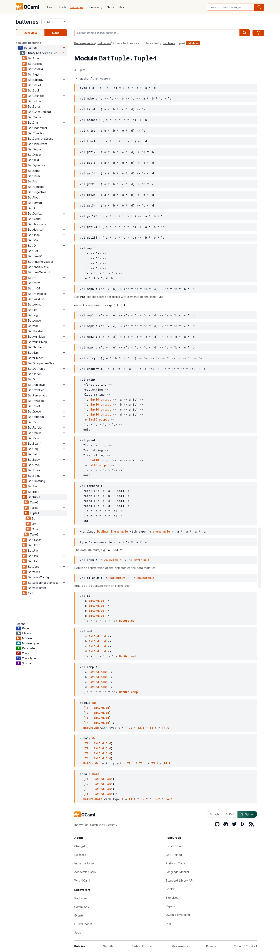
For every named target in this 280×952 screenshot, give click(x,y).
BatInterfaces (37, 294)
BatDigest (34, 154)
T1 (86, 707)
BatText (33, 491)
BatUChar (34, 540)
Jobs (77, 932)
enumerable (161, 531)
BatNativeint (36, 347)
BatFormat (35, 203)
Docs (55, 33)
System (247, 814)
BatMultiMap (36, 336)
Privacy (211, 946)
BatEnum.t (141, 560)
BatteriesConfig (38, 577)
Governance (180, 946)
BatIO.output (100, 399)
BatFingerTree (37, 192)
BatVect (33, 566)
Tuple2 (34, 502)
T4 (86, 722)
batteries (27, 22)
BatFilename (36, 187)
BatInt (32, 277)
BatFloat (34, 197)
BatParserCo (36, 384)
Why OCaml (82, 880)
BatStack (34, 465)
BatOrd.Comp (103, 779)
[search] (259, 7)
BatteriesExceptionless (43, 582)
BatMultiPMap (37, 342)
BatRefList (35, 427)
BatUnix (33, 556)
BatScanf (34, 443)
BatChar (33, 122)
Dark (230, 814)
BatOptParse (36, 368)
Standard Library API (180, 880)
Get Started (174, 855)
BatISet (33, 251)
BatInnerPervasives (41, 261)
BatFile (32, 181)
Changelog (81, 846)
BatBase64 (35, 69)
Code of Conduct (245, 946)
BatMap (33, 326)
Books (170, 889)
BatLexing (34, 304)
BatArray (34, 58)
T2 (86, 712)
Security (108, 946)
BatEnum (34, 176)
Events (79, 915)
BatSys (33, 486)
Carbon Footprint (143, 946)
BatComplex (36, 133)
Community (95, 7)
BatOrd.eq (96, 600)
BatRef (33, 422)
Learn (50, 7)
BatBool (33, 90)
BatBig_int (35, 74)
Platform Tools (176, 863)
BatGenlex (35, 213)
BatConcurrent (37, 144)
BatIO (32, 245)
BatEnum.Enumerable (112, 531)
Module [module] (193, 43)
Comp (35, 529)
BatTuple (34, 497)
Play (121, 7)
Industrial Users (84, 863)
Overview (30, 33)
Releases (80, 855)
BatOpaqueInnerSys (41, 363)
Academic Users (85, 872)
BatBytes (34, 106)
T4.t (165, 727)
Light (215, 814)
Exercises (172, 897)
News (110, 7)
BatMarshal (35, 331)
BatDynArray (36, 165)
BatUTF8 (34, 545)
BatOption (35, 374)
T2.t (141, 727)
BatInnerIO (35, 256)
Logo (169, 923)
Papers (170, 906)
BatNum (33, 352)
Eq (33, 518)
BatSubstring (36, 481)
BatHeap (34, 235)
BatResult (34, 433)
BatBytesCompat (39, 112)
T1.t (128, 727)
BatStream (35, 470)
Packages (76, 7)
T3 (86, 717)
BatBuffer (34, 101)
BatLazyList (36, 299)
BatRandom (36, 417)
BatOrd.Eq (101, 707)
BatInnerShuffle (38, 267)
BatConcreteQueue (40, 138)
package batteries (28, 43)
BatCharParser (37, 128)
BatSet (32, 454)
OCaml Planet (83, 924)
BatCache (34, 117)
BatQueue (34, 411)
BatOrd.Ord (102, 743)
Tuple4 (34, 513)
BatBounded (36, 96)
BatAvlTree (35, 63)
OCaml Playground (178, 915)
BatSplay (34, 459)
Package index (84, 43)
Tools (62, 7)
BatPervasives (37, 395)
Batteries (34, 572)
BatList (33, 310)
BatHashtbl (35, 229)
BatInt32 (34, 283)
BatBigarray (35, 80)
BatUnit (33, 550)
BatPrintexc (36, 401)
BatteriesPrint (37, 588)
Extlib (31, 593)
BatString (34, 475)
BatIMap (33, 240)
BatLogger (35, 320)
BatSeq (33, 449)
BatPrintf (34, 406)
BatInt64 (34, 288)
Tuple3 (34, 508)
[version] (54, 22)
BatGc (32, 208)
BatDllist (33, 160)
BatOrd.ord (97, 636)
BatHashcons (37, 224)
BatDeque (34, 149)
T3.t (153, 727)
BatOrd (33, 379)
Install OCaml (174, 846)
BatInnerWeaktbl (39, 272)
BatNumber (35, 358)
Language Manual (177, 872)
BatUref (33, 561)
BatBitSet (34, 85)
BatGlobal (34, 219)
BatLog (33, 315)
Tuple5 (34, 534)
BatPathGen (36, 390)
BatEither (34, 170)
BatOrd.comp (98, 672)
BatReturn (34, 438)
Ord (34, 524)
